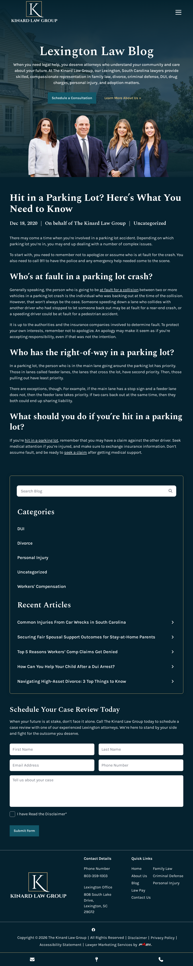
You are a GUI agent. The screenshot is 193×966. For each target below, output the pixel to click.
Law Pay (138, 890)
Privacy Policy (163, 938)
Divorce (25, 543)
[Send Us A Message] (32, 959)
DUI (20, 528)
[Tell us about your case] (96, 791)
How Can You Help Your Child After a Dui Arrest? (66, 666)
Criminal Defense (168, 876)
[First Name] (52, 749)
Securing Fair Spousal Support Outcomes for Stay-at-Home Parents (86, 636)
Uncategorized (32, 572)
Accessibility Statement (60, 944)
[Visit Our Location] (96, 959)
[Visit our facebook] (93, 930)
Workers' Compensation (41, 586)
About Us (139, 876)
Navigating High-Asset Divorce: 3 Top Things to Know (71, 681)
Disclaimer (137, 938)
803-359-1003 (96, 876)
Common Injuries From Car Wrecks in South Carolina (71, 622)
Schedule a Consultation (72, 98)
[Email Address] (52, 765)
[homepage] (39, 886)
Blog (135, 883)
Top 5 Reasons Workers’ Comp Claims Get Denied (67, 651)
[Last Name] (141, 749)
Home (136, 868)
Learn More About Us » (122, 98)
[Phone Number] (141, 765)
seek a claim (75, 452)
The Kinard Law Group (100, 223)
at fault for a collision (119, 289)
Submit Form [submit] (24, 831)
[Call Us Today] (161, 959)
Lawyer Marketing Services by (119, 944)
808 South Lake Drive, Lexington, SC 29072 (97, 903)
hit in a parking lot (41, 440)
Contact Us (141, 897)
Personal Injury (32, 557)
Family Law (162, 868)
